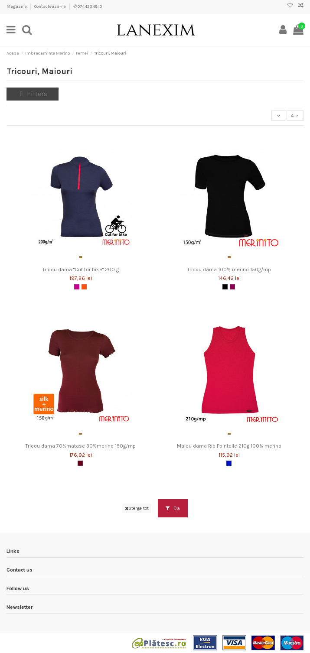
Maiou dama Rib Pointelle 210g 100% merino (229, 446)
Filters (32, 94)
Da (173, 508)
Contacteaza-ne (50, 6)
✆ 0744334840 (87, 6)
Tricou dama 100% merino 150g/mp (229, 269)
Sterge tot (137, 508)
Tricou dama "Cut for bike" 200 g (80, 269)
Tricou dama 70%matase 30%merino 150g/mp (81, 446)
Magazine (17, 6)
